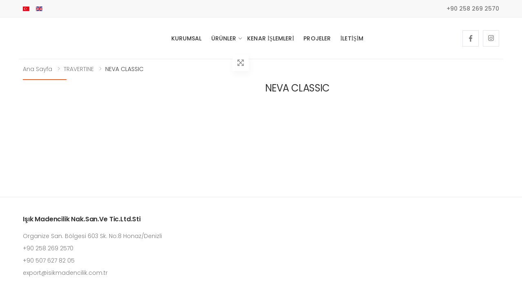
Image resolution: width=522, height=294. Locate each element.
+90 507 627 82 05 (49, 260)
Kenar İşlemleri (270, 38)
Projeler (317, 38)
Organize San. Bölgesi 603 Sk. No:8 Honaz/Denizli (92, 236)
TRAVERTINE (79, 69)
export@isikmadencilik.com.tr (65, 273)
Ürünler (224, 38)
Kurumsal (186, 38)
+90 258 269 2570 (473, 8)
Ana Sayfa (37, 69)
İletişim (351, 38)
